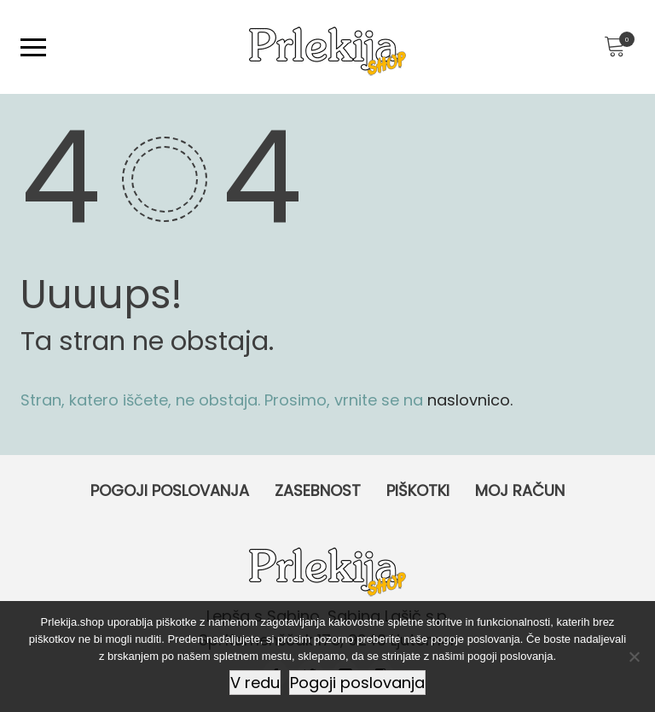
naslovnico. (470, 400)
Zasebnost (318, 490)
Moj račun (520, 490)
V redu (255, 682)
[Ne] (633, 656)
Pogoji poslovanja (169, 490)
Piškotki (417, 490)
